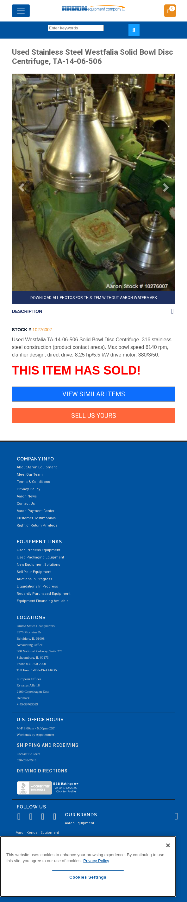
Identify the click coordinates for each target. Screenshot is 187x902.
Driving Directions (42, 770)
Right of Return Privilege (37, 525)
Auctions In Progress (34, 579)
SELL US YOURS (93, 415)
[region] (88, 866)
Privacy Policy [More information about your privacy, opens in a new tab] (96, 860)
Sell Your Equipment (34, 572)
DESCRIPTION (27, 311)
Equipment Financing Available (43, 601)
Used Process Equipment (38, 550)
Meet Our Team (30, 474)
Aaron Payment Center (35, 511)
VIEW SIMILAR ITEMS (93, 394)
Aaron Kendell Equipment (37, 833)
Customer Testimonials (36, 518)
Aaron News (27, 496)
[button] (18, 189)
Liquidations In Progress (37, 586)
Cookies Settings (87, 877)
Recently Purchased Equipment (43, 594)
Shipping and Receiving (48, 745)
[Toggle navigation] (21, 10)
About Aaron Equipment (37, 467)
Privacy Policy (28, 489)
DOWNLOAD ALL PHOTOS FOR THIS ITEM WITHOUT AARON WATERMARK (93, 298)
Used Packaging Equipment (40, 557)
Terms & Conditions (33, 482)
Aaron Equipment (79, 823)
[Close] (168, 845)
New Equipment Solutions (38, 565)
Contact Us (26, 504)
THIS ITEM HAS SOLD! (76, 370)
